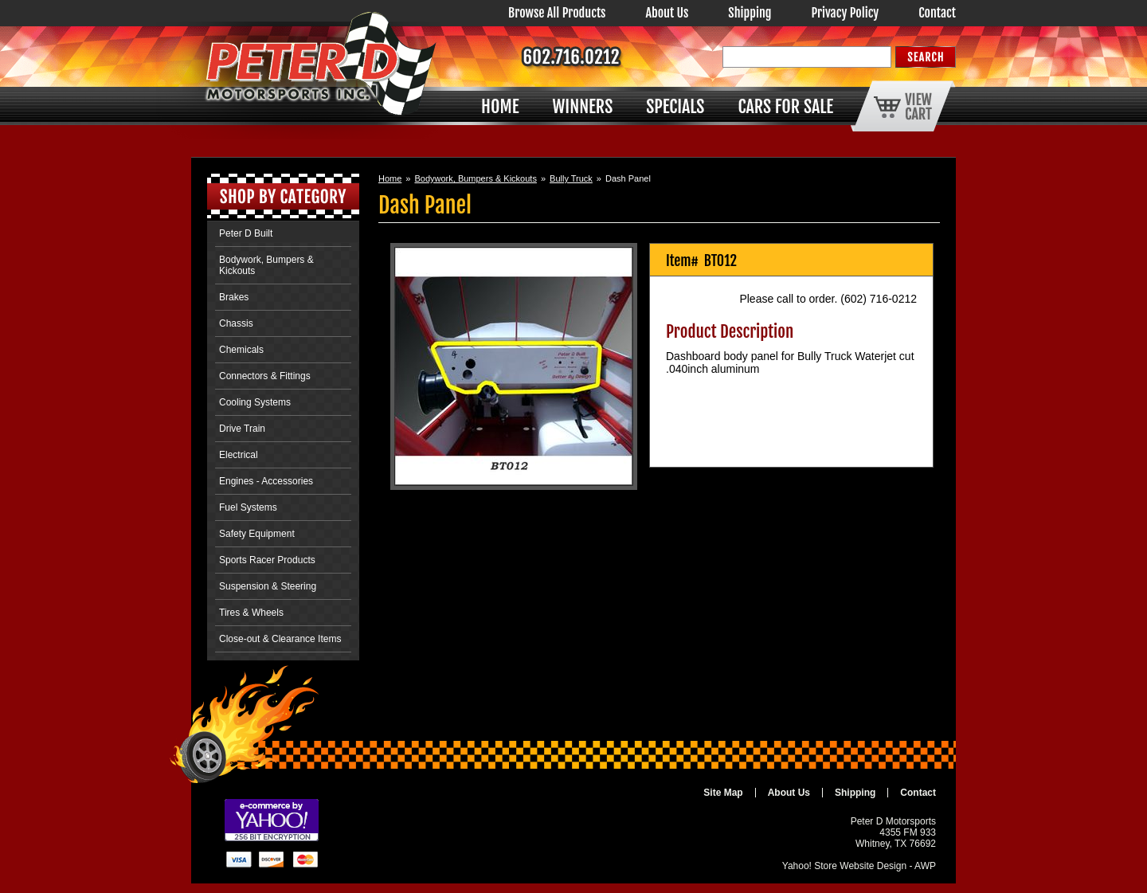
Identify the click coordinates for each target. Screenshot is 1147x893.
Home (389, 178)
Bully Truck (571, 178)
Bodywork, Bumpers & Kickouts (475, 178)
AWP (925, 865)
